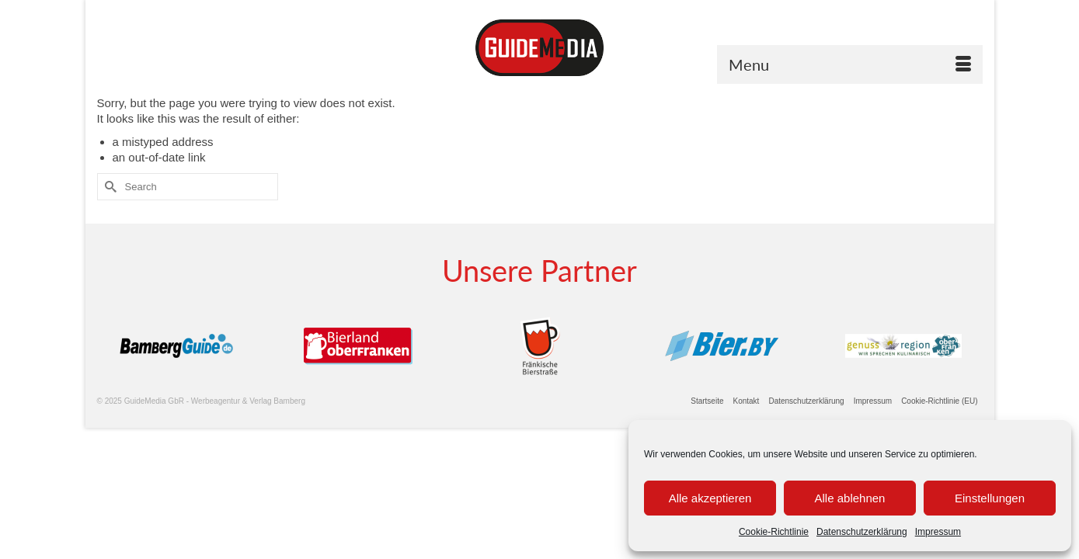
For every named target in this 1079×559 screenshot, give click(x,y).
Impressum (938, 531)
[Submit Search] (108, 186)
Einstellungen (990, 498)
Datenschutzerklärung (861, 531)
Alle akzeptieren (710, 498)
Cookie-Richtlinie (774, 531)
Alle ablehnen (850, 498)
